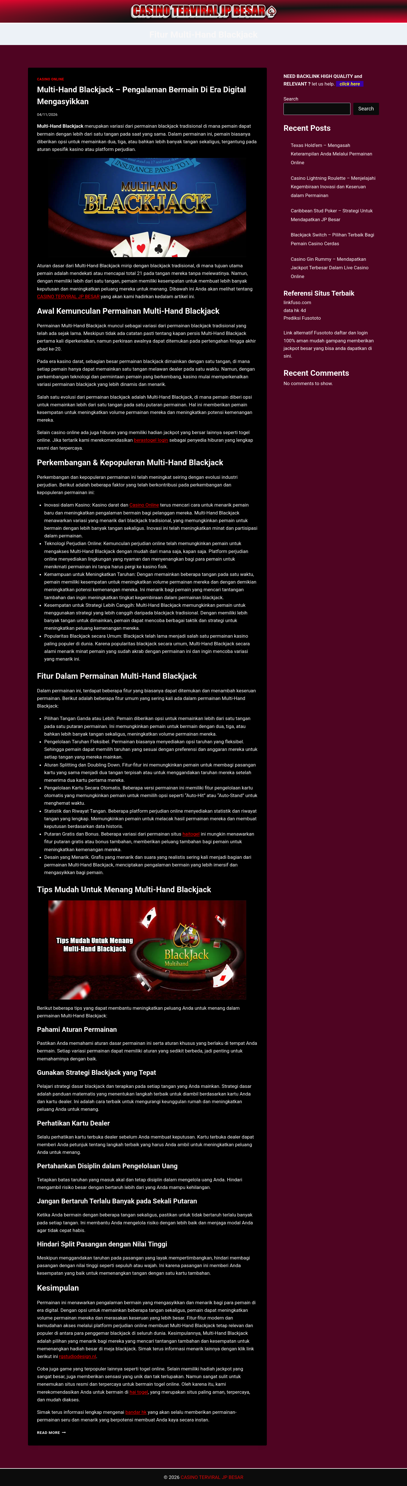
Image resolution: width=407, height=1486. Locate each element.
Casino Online (144, 505)
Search (290, 99)
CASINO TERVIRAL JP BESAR (68, 296)
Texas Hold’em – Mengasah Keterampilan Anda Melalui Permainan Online (332, 153)
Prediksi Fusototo (302, 318)
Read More (51, 1432)
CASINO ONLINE (50, 79)
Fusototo (323, 333)
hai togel (139, 1392)
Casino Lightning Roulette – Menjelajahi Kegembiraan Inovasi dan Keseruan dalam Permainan (333, 186)
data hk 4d (294, 310)
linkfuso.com (297, 302)
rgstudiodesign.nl (77, 1356)
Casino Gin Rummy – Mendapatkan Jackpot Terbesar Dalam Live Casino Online (330, 267)
